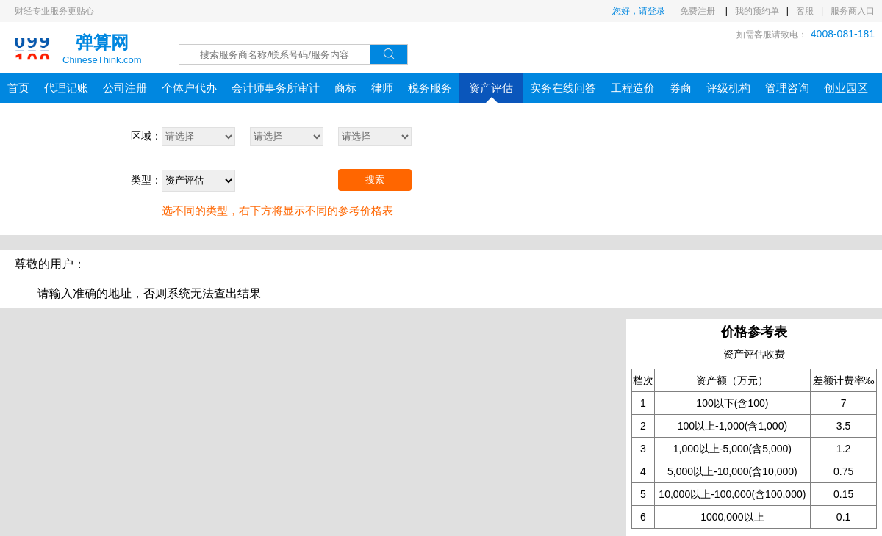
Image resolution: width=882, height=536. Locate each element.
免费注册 (698, 11)
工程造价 (633, 88)
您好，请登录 (638, 11)
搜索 (374, 179)
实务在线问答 (563, 88)
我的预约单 (757, 11)
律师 (382, 88)
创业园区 (846, 88)
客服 (805, 11)
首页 (18, 88)
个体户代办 (189, 88)
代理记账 (66, 88)
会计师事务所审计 (276, 88)
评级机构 (728, 88)
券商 (681, 88)
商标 (345, 88)
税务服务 (430, 88)
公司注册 (125, 88)
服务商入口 (853, 11)
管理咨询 (787, 88)
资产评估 (491, 92)
